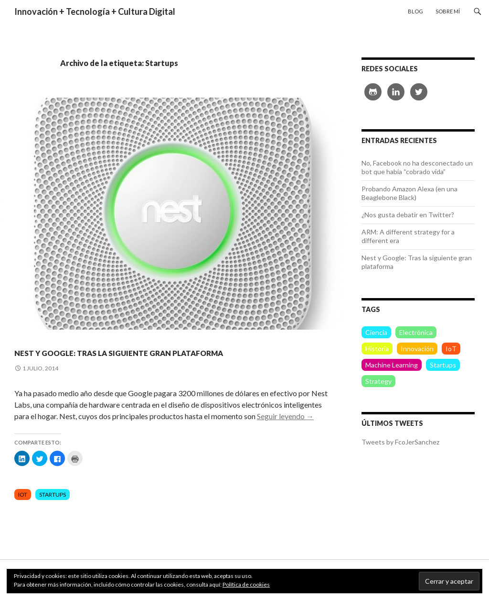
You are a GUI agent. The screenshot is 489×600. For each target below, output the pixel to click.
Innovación (417, 348)
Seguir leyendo (285, 433)
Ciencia (376, 332)
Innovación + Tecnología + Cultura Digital (94, 11)
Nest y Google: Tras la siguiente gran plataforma (170, 358)
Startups (52, 511)
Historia (377, 348)
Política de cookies (246, 584)
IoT (22, 511)
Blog (415, 11)
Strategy (378, 381)
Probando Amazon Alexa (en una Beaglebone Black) (409, 193)
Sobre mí (448, 11)
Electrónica (416, 332)
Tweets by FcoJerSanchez (400, 442)
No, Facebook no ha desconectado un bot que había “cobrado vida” (417, 167)
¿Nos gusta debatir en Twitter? (407, 215)
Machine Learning (391, 365)
